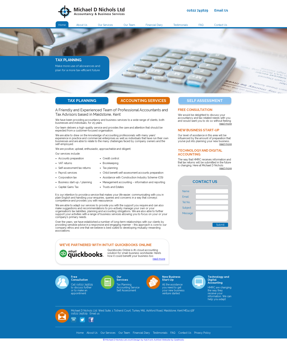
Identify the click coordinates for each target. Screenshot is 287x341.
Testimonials (180, 24)
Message (187, 213)
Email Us (221, 10)
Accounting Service (128, 287)
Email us (95, 313)
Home (62, 24)
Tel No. (186, 202)
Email (185, 196)
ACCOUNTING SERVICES (143, 100)
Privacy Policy (202, 332)
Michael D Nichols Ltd (116, 339)
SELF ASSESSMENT (205, 100)
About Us (81, 24)
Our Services (105, 24)
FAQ (201, 24)
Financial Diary (154, 24)
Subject (186, 207)
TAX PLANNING (82, 100)
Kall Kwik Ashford (152, 339)
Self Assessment (126, 290)
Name (185, 191)
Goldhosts (179, 339)
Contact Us (220, 24)
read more (225, 123)
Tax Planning (124, 284)
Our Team (129, 24)
